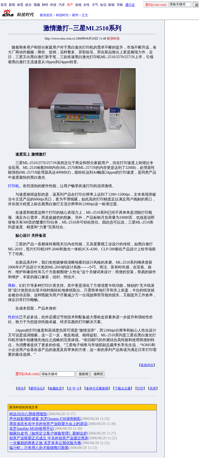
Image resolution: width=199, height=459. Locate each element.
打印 (140, 388)
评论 (21, 388)
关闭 (153, 388)
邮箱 (111, 5)
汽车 (62, 5)
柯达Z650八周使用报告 (28, 414)
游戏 (78, 5)
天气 (95, 5)
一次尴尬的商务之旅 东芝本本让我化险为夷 (45, 443)
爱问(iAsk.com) (27, 374)
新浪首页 (46, 15)
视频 (37, 5)
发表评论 (147, 365)
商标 (11, 286)
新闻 (12, 5)
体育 (20, 5)
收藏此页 (55, 388)
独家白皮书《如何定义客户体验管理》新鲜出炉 (48, 433)
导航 (120, 5)
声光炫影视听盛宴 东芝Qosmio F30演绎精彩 (45, 419)
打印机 (13, 186)
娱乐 (28, 5)
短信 (103, 5)
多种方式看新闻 (97, 388)
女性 (86, 5)
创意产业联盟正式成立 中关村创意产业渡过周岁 (48, 438)
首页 (4, 5)
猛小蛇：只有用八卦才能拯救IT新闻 (38, 448)
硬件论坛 (36, 388)
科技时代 (62, 15)
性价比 (13, 317)
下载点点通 (123, 388)
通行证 (130, 5)
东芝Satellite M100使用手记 (31, 429)
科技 (53, 5)
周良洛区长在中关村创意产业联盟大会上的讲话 (48, 424)
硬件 (75, 15)
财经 (45, 5)
